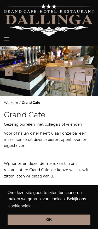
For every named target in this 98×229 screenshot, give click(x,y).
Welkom (11, 103)
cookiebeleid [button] (20, 206)
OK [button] (49, 219)
